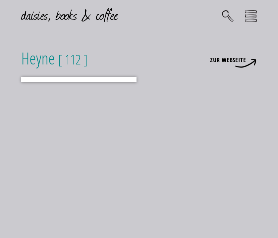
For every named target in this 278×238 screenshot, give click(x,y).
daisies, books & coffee (69, 14)
